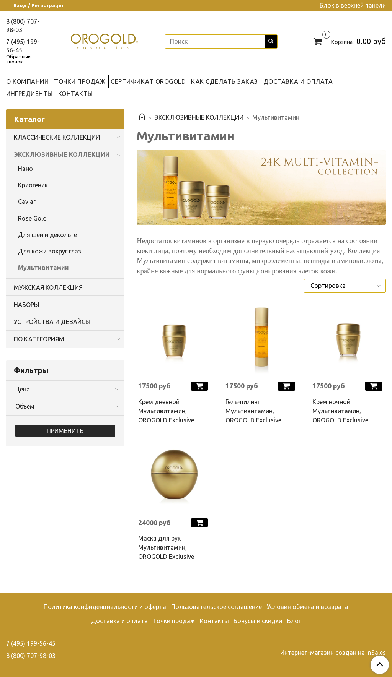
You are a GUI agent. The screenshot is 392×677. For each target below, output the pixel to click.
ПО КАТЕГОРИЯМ (39, 339)
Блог (294, 620)
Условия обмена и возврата (307, 606)
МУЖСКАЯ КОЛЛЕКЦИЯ (48, 287)
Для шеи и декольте (47, 234)
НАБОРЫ (26, 304)
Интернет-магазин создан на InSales (333, 652)
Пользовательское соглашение (216, 606)
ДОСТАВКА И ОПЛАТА (298, 81)
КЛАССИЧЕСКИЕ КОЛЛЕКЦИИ (57, 137)
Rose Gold (32, 218)
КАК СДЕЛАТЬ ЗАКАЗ (224, 81)
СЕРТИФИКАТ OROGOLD (148, 81)
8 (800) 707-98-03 (31, 655)
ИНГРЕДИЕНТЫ (29, 93)
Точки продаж (174, 620)
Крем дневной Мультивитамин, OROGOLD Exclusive (166, 411)
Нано (25, 168)
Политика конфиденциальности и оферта (105, 606)
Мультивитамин (43, 267)
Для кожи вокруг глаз (49, 251)
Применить (65, 430)
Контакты (214, 620)
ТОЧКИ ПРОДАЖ (79, 81)
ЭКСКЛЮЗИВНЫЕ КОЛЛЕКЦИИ (199, 117)
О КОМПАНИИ (27, 81)
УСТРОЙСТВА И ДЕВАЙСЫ (52, 321)
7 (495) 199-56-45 (31, 643)
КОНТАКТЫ (75, 93)
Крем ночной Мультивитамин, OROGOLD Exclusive (340, 411)
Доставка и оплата (119, 620)
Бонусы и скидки (258, 620)
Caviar (27, 201)
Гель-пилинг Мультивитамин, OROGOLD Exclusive (253, 411)
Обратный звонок (18, 56)
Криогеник (33, 185)
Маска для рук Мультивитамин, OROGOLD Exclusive (166, 547)
